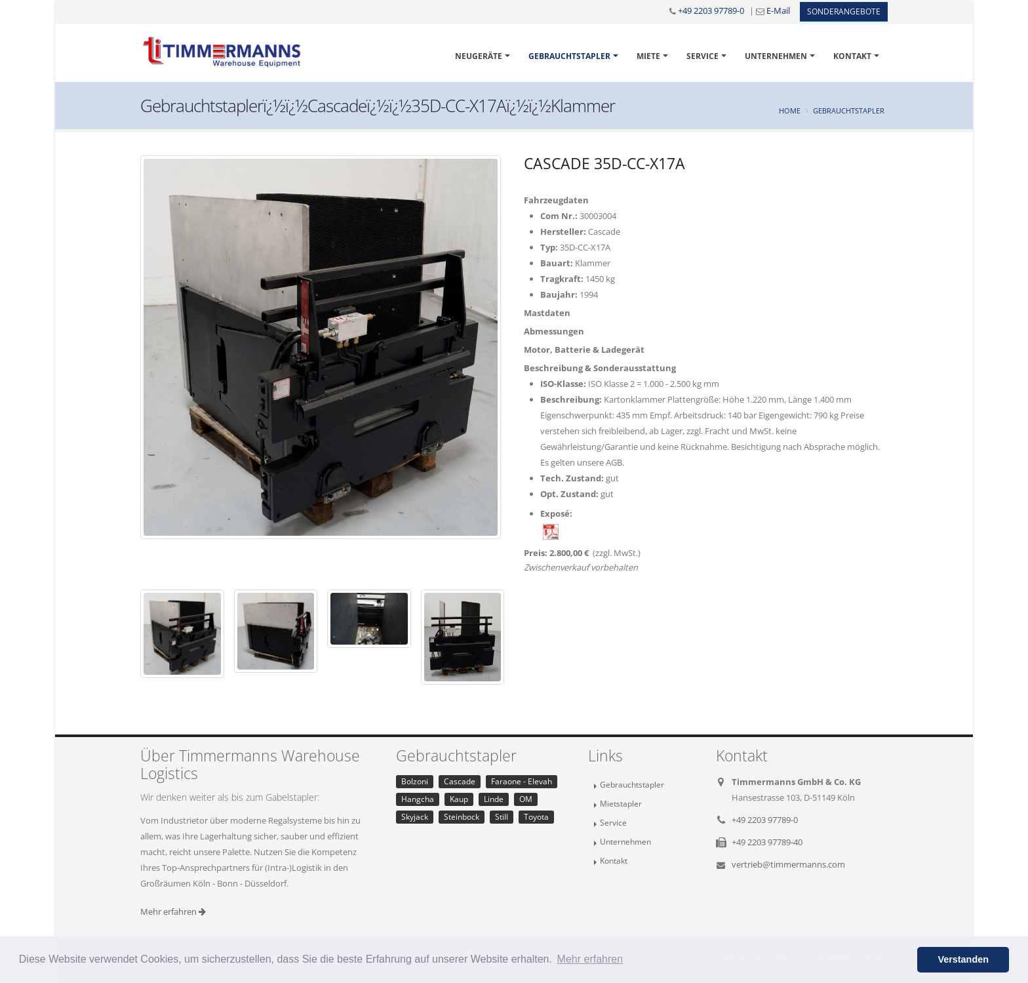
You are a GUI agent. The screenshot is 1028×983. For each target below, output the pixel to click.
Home (790, 110)
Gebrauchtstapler (569, 56)
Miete (648, 56)
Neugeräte (478, 56)
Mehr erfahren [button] (590, 959)
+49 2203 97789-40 (767, 842)
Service (702, 56)
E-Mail (778, 10)
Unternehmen (776, 56)
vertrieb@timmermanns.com (788, 864)
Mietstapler (621, 803)
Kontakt (852, 56)
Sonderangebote (843, 11)
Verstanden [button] (963, 959)
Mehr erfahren (173, 911)
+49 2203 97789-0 (711, 10)
